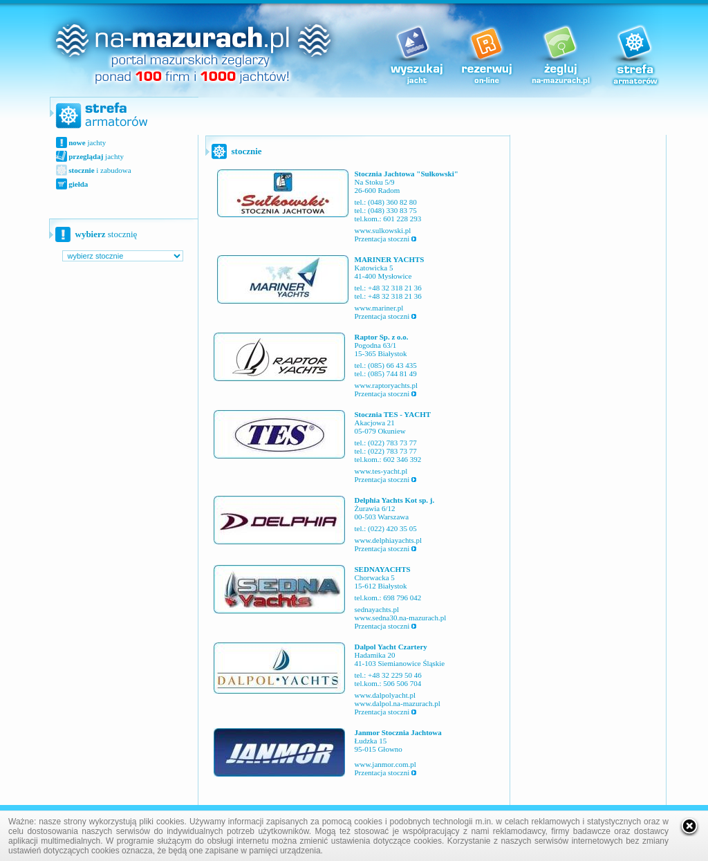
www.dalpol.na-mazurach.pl (397, 703)
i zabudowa (99, 170)
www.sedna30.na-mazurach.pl (401, 617)
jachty (86, 142)
